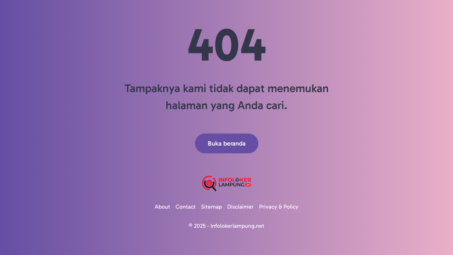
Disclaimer (240, 206)
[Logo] (226, 183)
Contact (186, 206)
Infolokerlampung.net (237, 225)
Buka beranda (227, 143)
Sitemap (211, 206)
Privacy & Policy (278, 206)
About (162, 206)
